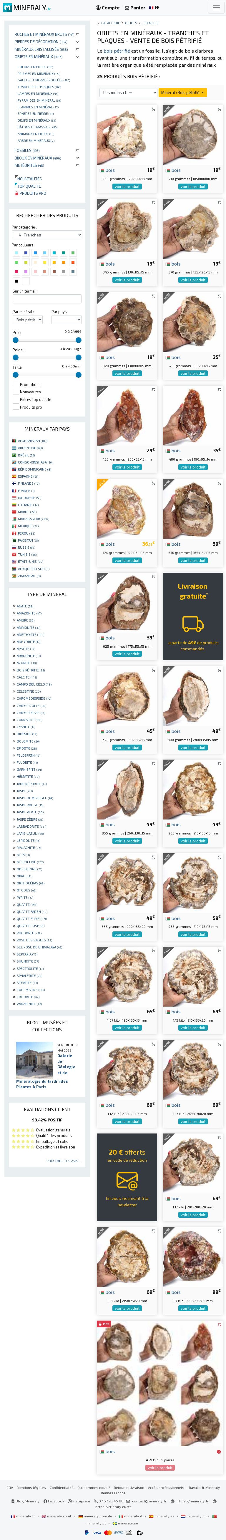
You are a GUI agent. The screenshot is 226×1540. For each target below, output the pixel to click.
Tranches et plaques (39, 87)
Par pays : (60, 311)
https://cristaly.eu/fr (113, 1506)
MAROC (27, 512)
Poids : (18, 349)
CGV (9, 1487)
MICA (23, 855)
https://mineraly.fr (193, 1501)
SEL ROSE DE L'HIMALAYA (39, 947)
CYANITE (26, 727)
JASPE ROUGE (30, 805)
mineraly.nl (194, 1516)
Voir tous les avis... (63, 1161)
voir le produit (127, 186)
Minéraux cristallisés (41, 49)
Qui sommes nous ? (93, 1487)
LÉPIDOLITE (28, 840)
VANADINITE (29, 1004)
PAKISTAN (28, 540)
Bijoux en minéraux (38, 157)
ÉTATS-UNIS (30, 561)
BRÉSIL (26, 455)
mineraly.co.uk (57, 1516)
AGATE (25, 606)
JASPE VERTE (30, 812)
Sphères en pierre (36, 113)
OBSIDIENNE (29, 869)
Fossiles (27, 150)
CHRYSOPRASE (31, 713)
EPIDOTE (27, 748)
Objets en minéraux (39, 56)
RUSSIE (26, 547)
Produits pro (30, 193)
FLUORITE (27, 762)
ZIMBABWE (29, 576)
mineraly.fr (23, 1516)
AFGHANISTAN (32, 441)
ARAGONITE (29, 656)
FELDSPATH (28, 755)
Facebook (54, 1501)
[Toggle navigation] (216, 8)
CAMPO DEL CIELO (34, 684)
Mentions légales (31, 1487)
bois (107, 170)
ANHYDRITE (28, 641)
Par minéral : (23, 311)
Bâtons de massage (37, 127)
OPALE (24, 876)
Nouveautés (28, 178)
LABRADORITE (31, 826)
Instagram (79, 1501)
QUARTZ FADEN (32, 911)
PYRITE (25, 897)
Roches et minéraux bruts (44, 34)
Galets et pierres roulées (44, 80)
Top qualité (28, 186)
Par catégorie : (24, 227)
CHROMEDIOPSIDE (34, 698)
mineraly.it (131, 1516)
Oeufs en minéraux (37, 120)
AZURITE (27, 663)
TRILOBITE (28, 997)
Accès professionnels (166, 1487)
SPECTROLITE (30, 968)
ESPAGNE (28, 476)
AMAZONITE (29, 613)
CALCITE (27, 677)
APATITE (26, 648)
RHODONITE (29, 933)
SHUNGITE (28, 961)
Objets (131, 23)
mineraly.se (125, 1523)
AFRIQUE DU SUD (33, 569)
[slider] (16, 340)
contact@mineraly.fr (149, 1501)
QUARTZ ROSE (30, 925)
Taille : (18, 367)
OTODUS (26, 890)
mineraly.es (162, 1516)
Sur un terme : (24, 291)
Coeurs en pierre (35, 67)
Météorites (29, 165)
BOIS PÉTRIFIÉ (31, 670)
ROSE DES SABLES (34, 940)
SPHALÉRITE (29, 975)
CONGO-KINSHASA (35, 462)
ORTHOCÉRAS (30, 883)
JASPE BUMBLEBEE (35, 798)
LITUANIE (28, 505)
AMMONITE (28, 627)
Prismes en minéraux (39, 73)
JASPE (25, 791)
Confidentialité (62, 1487)
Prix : (17, 332)
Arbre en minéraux (36, 140)
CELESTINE (29, 691)
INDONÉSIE (29, 498)
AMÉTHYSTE (30, 634)
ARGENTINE (30, 448)
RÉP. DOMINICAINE (34, 469)
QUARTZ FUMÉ (32, 918)
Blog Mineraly (25, 1501)
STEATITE (27, 982)
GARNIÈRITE (29, 769)
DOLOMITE (28, 741)
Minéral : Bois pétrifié (183, 92)
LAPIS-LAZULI (30, 833)
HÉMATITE (28, 776)
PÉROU (26, 533)
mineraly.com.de (95, 1516)
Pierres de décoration (41, 41)
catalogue (110, 23)
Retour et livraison (129, 1487)
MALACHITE (29, 847)
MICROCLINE (30, 862)
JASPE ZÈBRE (30, 819)
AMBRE (25, 620)
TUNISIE (27, 554)
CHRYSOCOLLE (31, 705)
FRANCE (26, 490)
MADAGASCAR (33, 519)
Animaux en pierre (36, 134)
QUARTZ (27, 904)
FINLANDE (28, 483)
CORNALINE (29, 720)
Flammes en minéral (38, 107)
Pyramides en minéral (39, 100)
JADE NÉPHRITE (32, 784)
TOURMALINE (31, 990)
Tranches (150, 23)
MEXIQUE (28, 526)
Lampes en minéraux (38, 93)
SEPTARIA (27, 954)
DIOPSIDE (27, 734)
